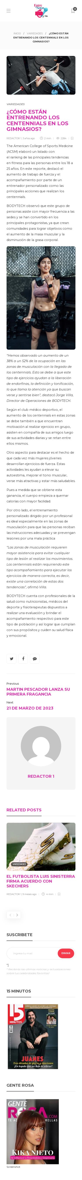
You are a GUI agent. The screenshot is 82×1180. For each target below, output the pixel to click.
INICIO (17, 33)
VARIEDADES (35, 33)
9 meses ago (30, 894)
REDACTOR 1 (14, 138)
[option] (41, 860)
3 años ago (29, 138)
